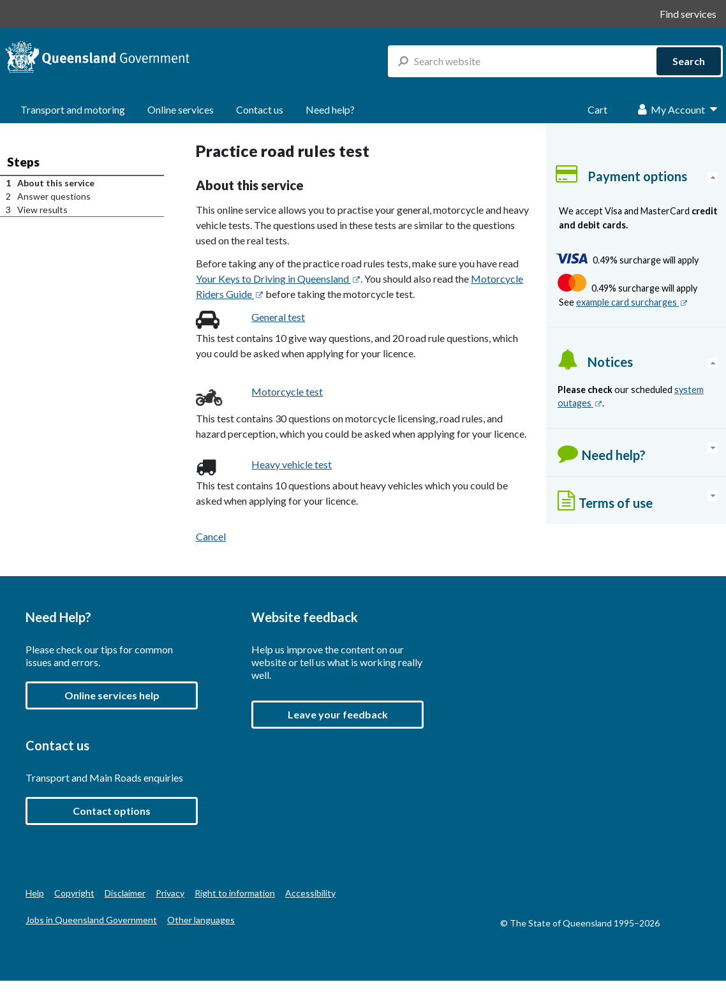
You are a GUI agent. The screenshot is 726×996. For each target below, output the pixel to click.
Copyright (74, 893)
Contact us (259, 109)
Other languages (201, 919)
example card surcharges (632, 302)
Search (688, 61)
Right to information (235, 893)
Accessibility (310, 893)
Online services (180, 109)
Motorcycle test (287, 391)
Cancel (211, 536)
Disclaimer (125, 893)
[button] (337, 715)
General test (278, 317)
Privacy (170, 893)
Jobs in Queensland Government (91, 919)
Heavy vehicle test (291, 464)
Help (35, 893)
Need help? (330, 109)
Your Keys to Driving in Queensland (278, 278)
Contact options (112, 811)
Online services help (111, 695)
